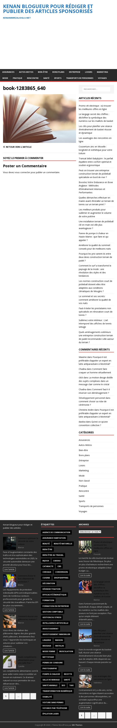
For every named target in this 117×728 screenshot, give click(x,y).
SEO (63, 685)
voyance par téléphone (55, 708)
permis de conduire (53, 662)
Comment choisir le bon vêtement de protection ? (26, 578)
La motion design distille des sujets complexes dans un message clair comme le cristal (96, 381)
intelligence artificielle (55, 623)
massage (47, 645)
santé (67, 679)
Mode (5, 78)
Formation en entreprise (56, 606)
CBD (59, 566)
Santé (46, 78)
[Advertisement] (58, 46)
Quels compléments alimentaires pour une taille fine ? (27, 660)
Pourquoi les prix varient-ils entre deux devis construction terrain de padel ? (95, 257)
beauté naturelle (63, 543)
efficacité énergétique (54, 594)
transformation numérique (57, 691)
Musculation (66, 651)
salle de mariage (51, 679)
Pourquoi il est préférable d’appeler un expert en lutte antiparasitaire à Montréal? (95, 360)
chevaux (47, 572)
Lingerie (47, 640)
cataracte (48, 566)
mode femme (49, 651)
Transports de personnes (79, 78)
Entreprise (74, 72)
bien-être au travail (53, 555)
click (81, 377)
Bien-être (43, 72)
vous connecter (22, 172)
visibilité (47, 697)
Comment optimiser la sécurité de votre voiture (28, 541)
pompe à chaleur (51, 674)
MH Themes (77, 725)
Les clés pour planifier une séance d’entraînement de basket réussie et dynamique (95, 129)
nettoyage (48, 657)
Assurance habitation (54, 538)
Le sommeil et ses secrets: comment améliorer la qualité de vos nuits (95, 300)
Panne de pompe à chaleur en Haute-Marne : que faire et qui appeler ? (93, 237)
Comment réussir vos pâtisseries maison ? (28, 618)
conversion (61, 572)
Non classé (84, 480)
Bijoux (46, 560)
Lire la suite (85, 575)
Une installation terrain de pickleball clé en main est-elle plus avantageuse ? (96, 225)
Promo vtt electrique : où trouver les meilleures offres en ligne (103, 546)
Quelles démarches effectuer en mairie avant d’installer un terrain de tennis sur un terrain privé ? (96, 201)
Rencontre (33, 78)
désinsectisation (51, 589)
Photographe (50, 668)
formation (48, 600)
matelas (59, 645)
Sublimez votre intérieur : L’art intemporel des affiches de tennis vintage (95, 323)
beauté (46, 543)
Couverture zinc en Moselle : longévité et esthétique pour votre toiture (95, 150)
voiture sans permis (53, 702)
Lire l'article (9, 569)
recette (68, 674)
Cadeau (57, 560)
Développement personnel (92, 397)
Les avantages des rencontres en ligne (103, 678)
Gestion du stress (52, 617)
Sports (57, 78)
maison (59, 640)
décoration (49, 583)
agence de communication (56, 532)
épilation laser (51, 713)
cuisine (46, 577)
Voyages (102, 78)
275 (26, 696)
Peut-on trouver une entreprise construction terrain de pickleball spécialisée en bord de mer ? (95, 174)
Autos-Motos (26, 72)
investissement (50, 628)
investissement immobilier (56, 634)
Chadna (82, 369)
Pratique (17, 78)
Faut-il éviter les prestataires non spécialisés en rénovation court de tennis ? (95, 312)
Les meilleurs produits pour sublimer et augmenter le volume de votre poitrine (95, 213)
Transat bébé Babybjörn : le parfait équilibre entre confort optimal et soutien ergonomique (96, 162)
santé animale (50, 685)
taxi (71, 685)
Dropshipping (61, 577)
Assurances (8, 72)
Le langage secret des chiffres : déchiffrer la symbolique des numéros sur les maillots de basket (96, 117)
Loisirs (88, 72)
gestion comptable (53, 611)
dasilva (82, 421)
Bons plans (58, 72)
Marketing (102, 72)
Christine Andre (86, 409)
